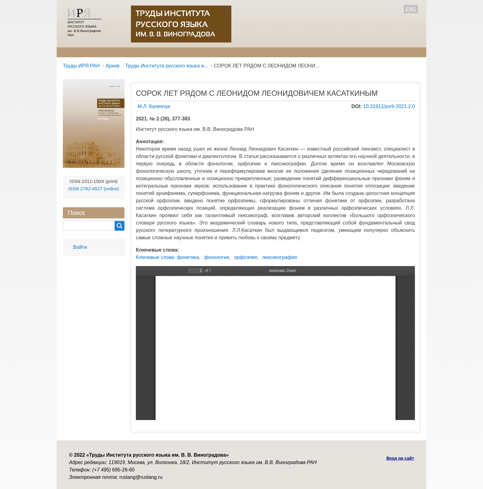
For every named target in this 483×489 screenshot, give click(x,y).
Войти (80, 247)
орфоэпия (245, 257)
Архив (227, 52)
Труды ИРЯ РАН (81, 65)
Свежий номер (191, 52)
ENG (410, 9)
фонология (216, 257)
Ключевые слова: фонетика (167, 257)
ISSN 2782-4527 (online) (93, 188)
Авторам (151, 52)
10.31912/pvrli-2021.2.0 (389, 106)
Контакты (257, 52)
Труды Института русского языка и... (166, 65)
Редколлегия (114, 52)
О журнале (75, 52)
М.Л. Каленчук (154, 106)
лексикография (279, 257)
